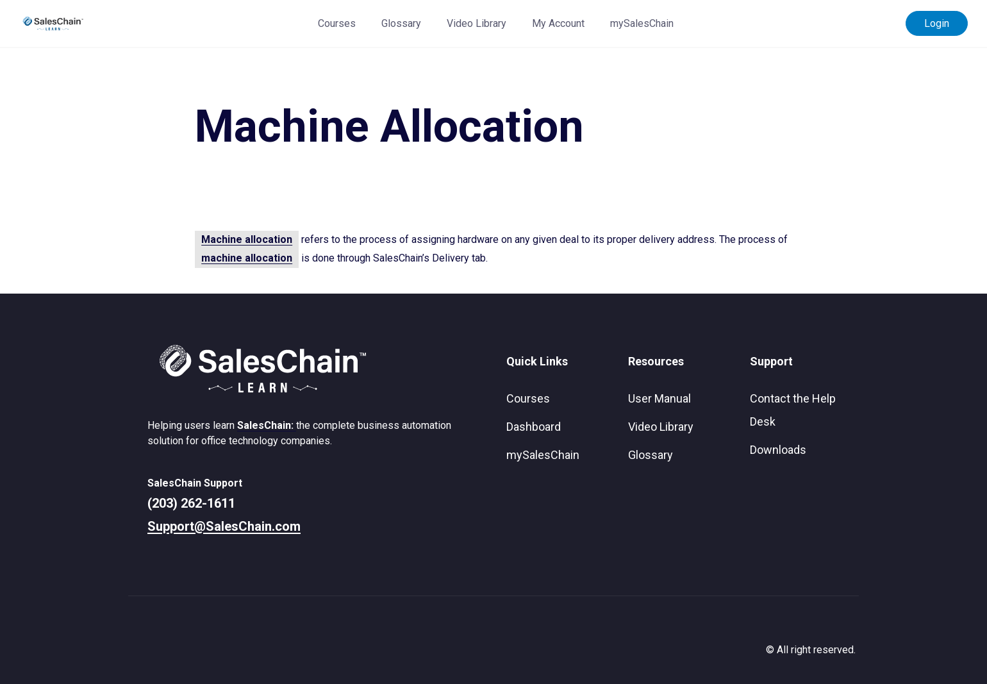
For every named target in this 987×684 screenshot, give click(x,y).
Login (936, 23)
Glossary (401, 23)
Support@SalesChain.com (224, 526)
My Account (558, 23)
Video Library (476, 23)
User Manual (659, 398)
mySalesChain (642, 23)
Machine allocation (246, 239)
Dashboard (533, 426)
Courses (337, 23)
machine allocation (246, 258)
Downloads (778, 449)
